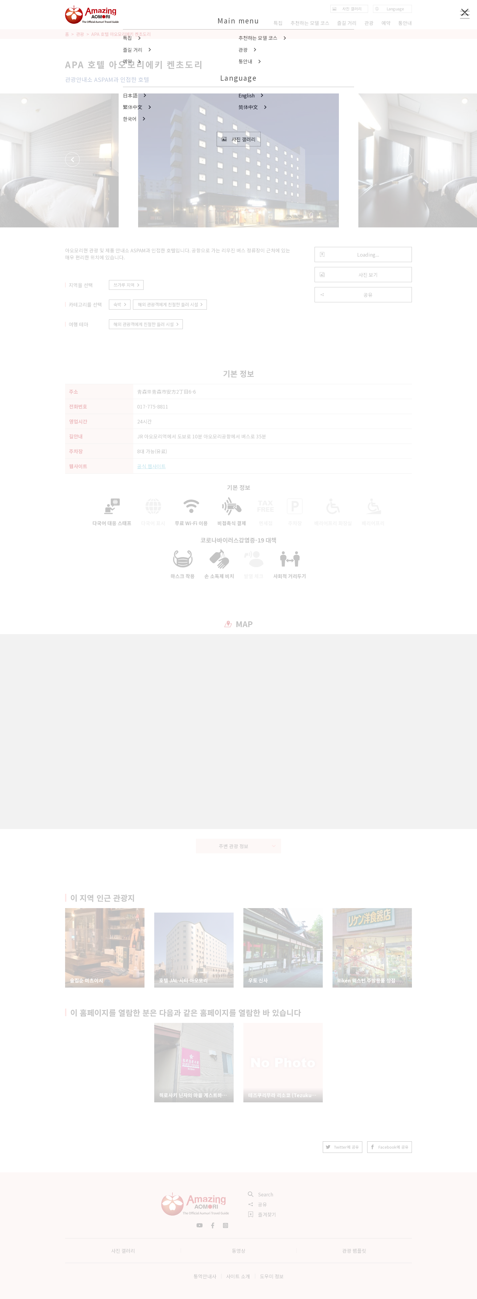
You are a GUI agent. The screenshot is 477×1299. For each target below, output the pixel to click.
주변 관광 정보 (247, 846)
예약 (385, 22)
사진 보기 (349, 274)
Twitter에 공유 (342, 1147)
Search (260, 1194)
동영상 (238, 1250)
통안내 (405, 22)
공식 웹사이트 (151, 466)
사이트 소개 (238, 1276)
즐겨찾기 (262, 1214)
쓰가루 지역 (126, 285)
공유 (346, 294)
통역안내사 (204, 1276)
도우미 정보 (272, 1276)
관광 (80, 34)
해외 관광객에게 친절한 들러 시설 (171, 304)
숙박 (120, 304)
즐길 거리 (347, 22)
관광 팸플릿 (354, 1250)
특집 (278, 22)
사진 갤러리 (123, 1250)
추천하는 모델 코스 (310, 22)
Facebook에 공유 (390, 1147)
